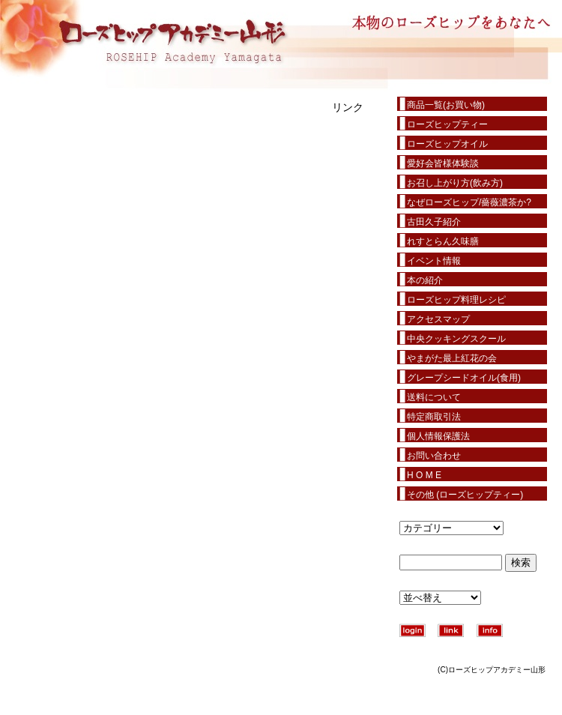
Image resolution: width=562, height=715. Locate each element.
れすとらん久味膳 (443, 241)
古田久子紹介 (434, 222)
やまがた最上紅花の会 (452, 358)
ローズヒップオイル (447, 144)
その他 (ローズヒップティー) (465, 494)
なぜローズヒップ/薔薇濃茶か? (469, 202)
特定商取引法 (434, 416)
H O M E (424, 475)
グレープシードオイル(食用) (464, 377)
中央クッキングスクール (456, 339)
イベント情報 (434, 261)
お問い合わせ (434, 455)
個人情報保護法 (438, 436)
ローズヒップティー (447, 124)
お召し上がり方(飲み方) (455, 183)
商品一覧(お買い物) (446, 105)
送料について (434, 397)
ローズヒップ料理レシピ (456, 300)
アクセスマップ (438, 319)
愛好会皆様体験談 (443, 163)
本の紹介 (425, 280)
